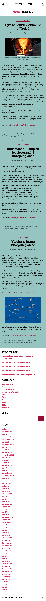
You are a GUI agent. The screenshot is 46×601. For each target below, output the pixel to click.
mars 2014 (6, 535)
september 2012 (8, 577)
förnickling (15, 340)
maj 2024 (5, 442)
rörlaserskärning (9, 228)
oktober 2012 (6, 574)
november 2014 (7, 517)
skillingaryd (18, 228)
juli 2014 (5, 527)
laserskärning (24, 226)
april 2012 (5, 590)
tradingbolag (8, 136)
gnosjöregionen (9, 134)
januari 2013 (6, 566)
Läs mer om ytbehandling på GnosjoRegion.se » (19, 292)
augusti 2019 (6, 483)
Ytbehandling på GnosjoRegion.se (23, 243)
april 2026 (5, 429)
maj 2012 (5, 587)
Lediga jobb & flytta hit (10, 392)
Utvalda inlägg (7, 408)
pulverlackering (9, 342)
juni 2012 (5, 584)
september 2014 (8, 522)
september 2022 (8, 455)
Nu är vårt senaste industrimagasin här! (16, 362)
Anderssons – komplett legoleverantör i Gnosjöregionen (23, 152)
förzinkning (22, 340)
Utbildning (5, 405)
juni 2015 (5, 509)
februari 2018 (7, 494)
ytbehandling (28, 342)
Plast (3, 400)
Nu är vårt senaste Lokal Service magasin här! (19, 375)
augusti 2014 (6, 525)
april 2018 (5, 489)
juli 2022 (5, 460)
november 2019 (7, 481)
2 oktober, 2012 (31, 249)
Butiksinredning (7, 384)
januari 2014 (6, 540)
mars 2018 (6, 491)
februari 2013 (7, 564)
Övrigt (26, 237)
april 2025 (5, 434)
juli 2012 (5, 582)
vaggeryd (16, 136)
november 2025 (8, 432)
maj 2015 (5, 512)
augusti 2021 (6, 468)
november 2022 (8, 452)
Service (4, 402)
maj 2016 (5, 499)
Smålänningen (18, 33)
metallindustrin (18, 134)
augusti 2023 (7, 447)
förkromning (8, 340)
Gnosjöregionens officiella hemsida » (23, 125)
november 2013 (7, 546)
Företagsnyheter (23, 20)
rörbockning (35, 226)
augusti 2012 (6, 579)
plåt (30, 226)
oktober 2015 (7, 507)
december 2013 (8, 543)
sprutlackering (18, 342)
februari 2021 (7, 473)
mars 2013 (6, 561)
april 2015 (5, 514)
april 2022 (5, 463)
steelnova (27, 134)
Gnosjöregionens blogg (23, 4)
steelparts (34, 134)
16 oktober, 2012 (31, 160)
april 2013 (5, 558)
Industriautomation (9, 389)
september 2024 (8, 439)
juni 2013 (5, 553)
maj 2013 (5, 556)
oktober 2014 (7, 520)
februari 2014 (7, 538)
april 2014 (5, 533)
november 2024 (8, 437)
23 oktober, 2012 (31, 33)
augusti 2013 (6, 551)
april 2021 (5, 470)
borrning (6, 226)
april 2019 (5, 486)
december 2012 (7, 569)
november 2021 (7, 465)
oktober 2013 (7, 548)
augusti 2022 (6, 457)
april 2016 (5, 502)
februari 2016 (7, 504)
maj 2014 (5, 530)
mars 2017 (6, 496)
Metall (20, 237)
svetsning (25, 228)
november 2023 (8, 445)
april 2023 (5, 450)
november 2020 (8, 476)
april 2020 (5, 478)
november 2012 (7, 571)
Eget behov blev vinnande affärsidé (23, 26)
